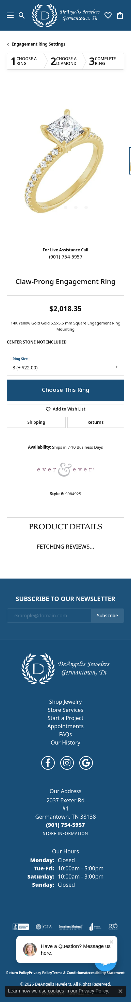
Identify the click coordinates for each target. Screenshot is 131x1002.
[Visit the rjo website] (113, 927)
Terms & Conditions (68, 972)
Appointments (65, 726)
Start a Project (65, 718)
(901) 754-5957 (65, 256)
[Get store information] (65, 833)
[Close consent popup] (120, 991)
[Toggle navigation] (8, 15)
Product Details (65, 526)
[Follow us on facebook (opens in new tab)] (48, 763)
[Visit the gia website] (44, 927)
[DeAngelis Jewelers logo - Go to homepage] (66, 15)
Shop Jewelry (65, 701)
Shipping (36, 422)
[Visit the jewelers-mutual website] (70, 927)
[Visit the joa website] (95, 927)
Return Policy (17, 972)
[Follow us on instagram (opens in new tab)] (67, 763)
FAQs (65, 734)
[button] (22, 15)
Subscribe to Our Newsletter (65, 599)
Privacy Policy (40, 972)
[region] (65, 164)
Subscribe (107, 615)
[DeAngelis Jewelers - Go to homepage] (65, 668)
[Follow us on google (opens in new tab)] (86, 763)
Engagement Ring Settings (38, 44)
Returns (95, 422)
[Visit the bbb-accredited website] (21, 927)
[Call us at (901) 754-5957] (65, 825)
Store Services (65, 710)
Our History (65, 742)
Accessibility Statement (105, 972)
